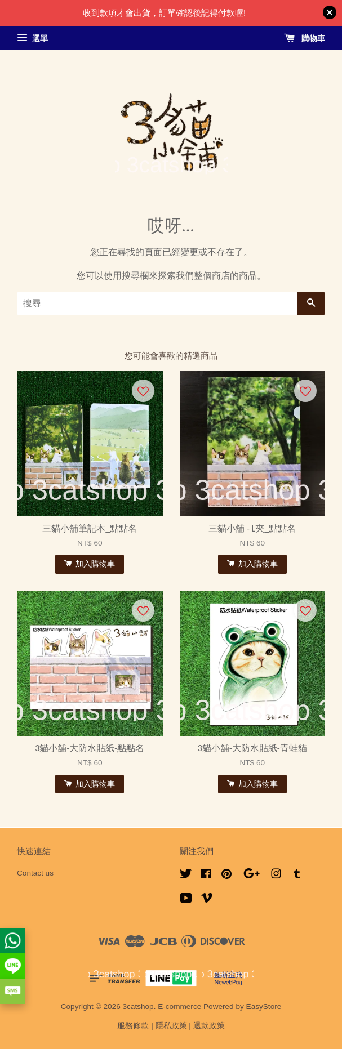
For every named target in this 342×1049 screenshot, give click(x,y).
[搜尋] (157, 303)
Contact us (35, 873)
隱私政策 (171, 1025)
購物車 (304, 38)
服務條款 (133, 1025)
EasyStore (264, 1006)
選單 (32, 38)
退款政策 (209, 1025)
